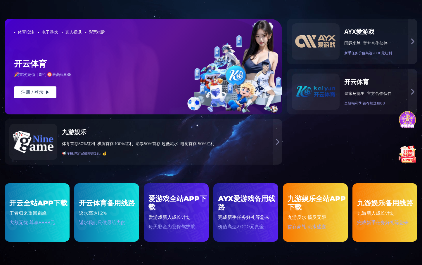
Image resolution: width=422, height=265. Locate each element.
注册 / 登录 (35, 92)
